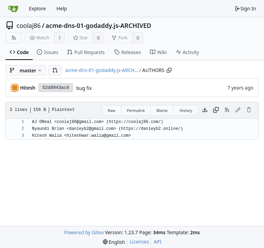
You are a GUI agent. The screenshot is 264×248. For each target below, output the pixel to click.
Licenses (139, 241)
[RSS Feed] (14, 37)
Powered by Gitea (84, 232)
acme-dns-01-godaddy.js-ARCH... (101, 70)
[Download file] (204, 110)
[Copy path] (169, 70)
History (185, 110)
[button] (55, 70)
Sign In (245, 8)
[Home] (13, 8)
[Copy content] (215, 110)
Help (61, 8)
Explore (37, 8)
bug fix (84, 88)
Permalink (136, 110)
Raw (111, 110)
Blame (162, 110)
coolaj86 (28, 25)
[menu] (114, 242)
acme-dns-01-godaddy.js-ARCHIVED (98, 25)
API (157, 241)
